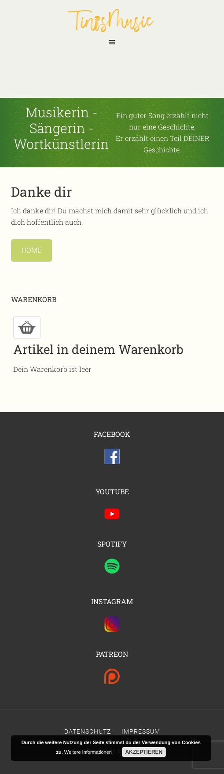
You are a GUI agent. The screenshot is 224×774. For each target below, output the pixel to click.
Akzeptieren (144, 752)
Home (31, 250)
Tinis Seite (112, 20)
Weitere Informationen (88, 752)
